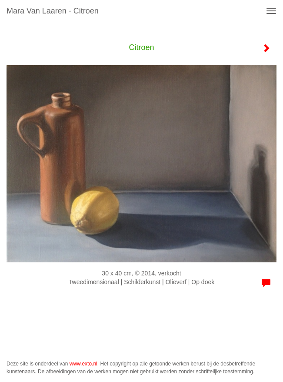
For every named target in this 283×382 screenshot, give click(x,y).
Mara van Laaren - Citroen (53, 11)
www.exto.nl (83, 364)
